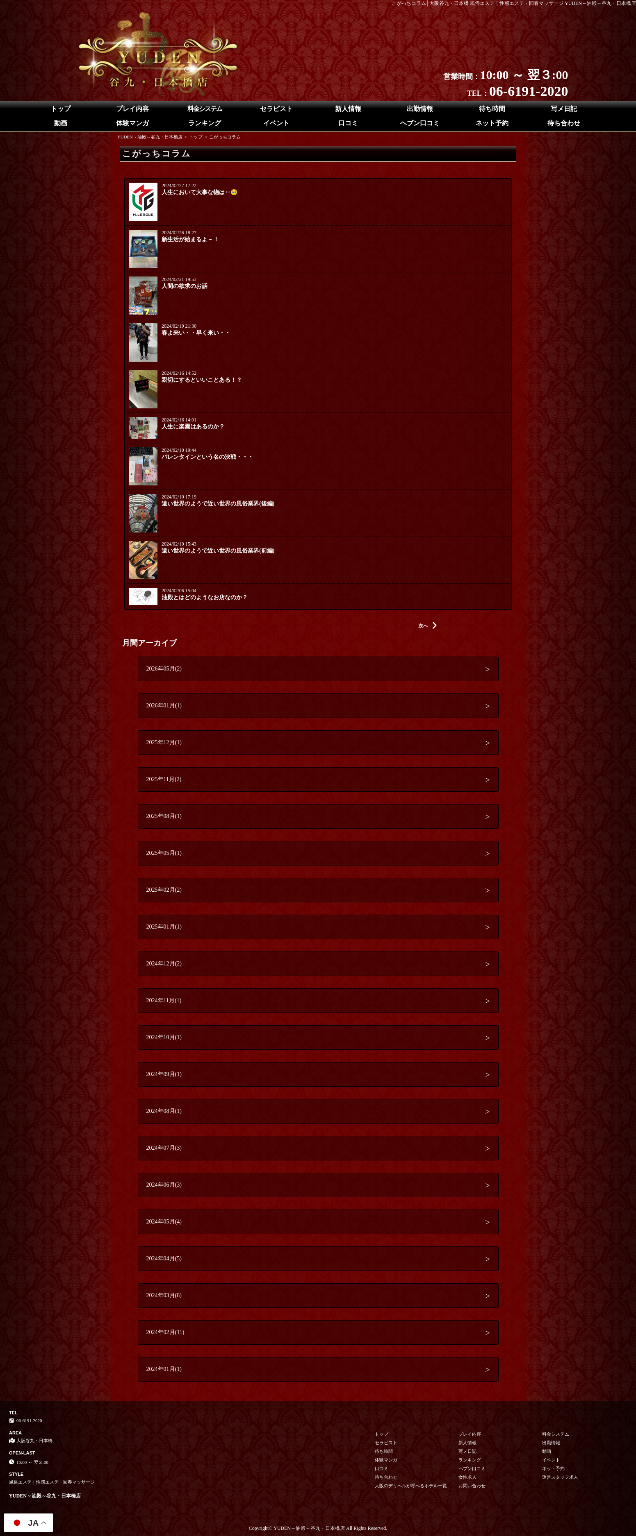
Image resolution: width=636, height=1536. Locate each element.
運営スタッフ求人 (560, 1477)
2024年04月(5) (164, 1258)
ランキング (204, 123)
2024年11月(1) (164, 1000)
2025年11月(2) (164, 779)
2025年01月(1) (164, 927)
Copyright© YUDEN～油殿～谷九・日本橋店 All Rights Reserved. (318, 1528)
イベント (276, 123)
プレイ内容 (132, 108)
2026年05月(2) (164, 669)
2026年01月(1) (164, 705)
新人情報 (348, 108)
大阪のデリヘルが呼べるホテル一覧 (411, 1485)
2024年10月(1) (164, 1037)
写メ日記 (564, 108)
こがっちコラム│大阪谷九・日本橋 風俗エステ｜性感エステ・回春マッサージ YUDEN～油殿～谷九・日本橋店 (514, 3)
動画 (60, 123)
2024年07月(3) (164, 1148)
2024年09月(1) (164, 1074)
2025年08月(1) (164, 816)
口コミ (348, 123)
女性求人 (467, 1477)
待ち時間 (492, 108)
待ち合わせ (563, 123)
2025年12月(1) (164, 742)
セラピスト (276, 108)
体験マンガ (132, 123)
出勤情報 (420, 108)
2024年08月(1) (164, 1111)
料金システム (204, 108)
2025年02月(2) (164, 890)
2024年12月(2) (164, 964)
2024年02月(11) (165, 1332)
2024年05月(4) (164, 1222)
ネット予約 (492, 123)
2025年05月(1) (164, 853)
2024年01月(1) (164, 1369)
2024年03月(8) (164, 1295)
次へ (427, 626)
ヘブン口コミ (420, 123)
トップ (61, 108)
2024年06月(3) (164, 1185)
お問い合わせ (472, 1485)
